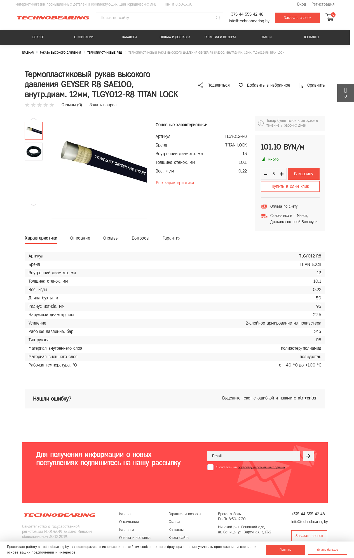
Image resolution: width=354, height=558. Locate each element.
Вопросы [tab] (140, 238)
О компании (83, 37)
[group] (99, 167)
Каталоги (129, 37)
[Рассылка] (308, 456)
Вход (301, 4)
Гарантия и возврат (220, 37)
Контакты (311, 37)
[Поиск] (218, 18)
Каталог (38, 37)
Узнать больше (327, 549)
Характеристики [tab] (41, 238)
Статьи (266, 37)
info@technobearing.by (249, 21)
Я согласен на (250, 467)
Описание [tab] (80, 238)
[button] (34, 205)
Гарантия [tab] (172, 238)
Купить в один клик (290, 186)
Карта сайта (179, 538)
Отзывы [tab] (111, 238)
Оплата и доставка (175, 37)
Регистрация (322, 4)
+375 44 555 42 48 (246, 14)
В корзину (303, 173)
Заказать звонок (297, 18)
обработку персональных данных (261, 467)
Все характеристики (175, 182)
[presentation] (249, 484)
